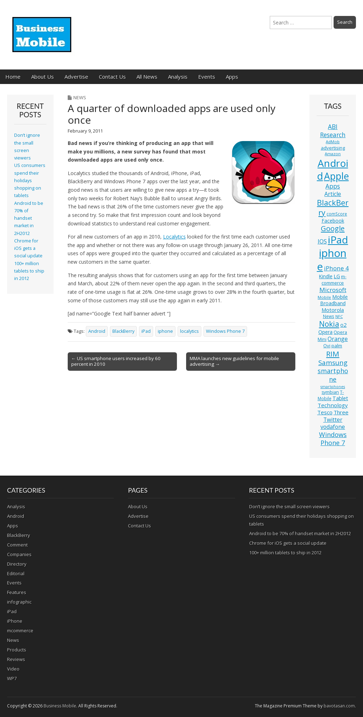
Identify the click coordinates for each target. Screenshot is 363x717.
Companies (19, 554)
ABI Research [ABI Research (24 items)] (333, 131)
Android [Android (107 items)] (332, 169)
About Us (42, 76)
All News (146, 76)
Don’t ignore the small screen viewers (289, 506)
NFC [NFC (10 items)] (339, 316)
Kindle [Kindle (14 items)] (326, 276)
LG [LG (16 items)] (337, 276)
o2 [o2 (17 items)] (343, 324)
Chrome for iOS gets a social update (28, 248)
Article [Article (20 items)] (332, 194)
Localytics (174, 236)
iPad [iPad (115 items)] (338, 239)
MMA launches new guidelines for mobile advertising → (234, 361)
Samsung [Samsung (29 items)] (332, 362)
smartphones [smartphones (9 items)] (332, 386)
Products (16, 649)
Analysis (178, 76)
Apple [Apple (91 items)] (336, 176)
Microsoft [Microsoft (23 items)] (332, 290)
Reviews (16, 659)
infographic (19, 602)
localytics (189, 331)
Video (13, 669)
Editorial (15, 573)
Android (96, 331)
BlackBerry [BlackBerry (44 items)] (332, 207)
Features (16, 592)
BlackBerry (123, 331)
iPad (146, 331)
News (79, 97)
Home (13, 76)
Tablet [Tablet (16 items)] (340, 398)
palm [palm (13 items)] (336, 345)
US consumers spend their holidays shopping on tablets (29, 180)
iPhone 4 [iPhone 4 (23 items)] (336, 268)
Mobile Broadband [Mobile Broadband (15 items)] (334, 300)
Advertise (76, 76)
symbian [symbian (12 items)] (330, 392)
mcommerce (20, 630)
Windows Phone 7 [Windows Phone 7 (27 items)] (333, 438)
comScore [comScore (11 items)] (336, 214)
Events (206, 76)
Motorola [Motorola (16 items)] (333, 310)
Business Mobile (60, 706)
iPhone (14, 621)
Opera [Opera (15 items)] (325, 332)
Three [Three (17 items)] (341, 412)
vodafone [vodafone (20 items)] (332, 427)
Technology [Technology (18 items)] (333, 405)
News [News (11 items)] (328, 316)
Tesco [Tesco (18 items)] (325, 412)
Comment (17, 545)
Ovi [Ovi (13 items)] (326, 345)
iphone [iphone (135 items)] (332, 260)
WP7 (12, 678)
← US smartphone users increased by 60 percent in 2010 (116, 361)
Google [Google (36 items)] (333, 228)
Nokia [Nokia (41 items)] (329, 324)
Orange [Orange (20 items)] (338, 339)
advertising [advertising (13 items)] (333, 148)
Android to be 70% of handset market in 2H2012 (28, 218)
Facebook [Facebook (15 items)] (333, 220)
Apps (232, 76)
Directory (17, 564)
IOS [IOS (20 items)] (322, 241)
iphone (165, 331)
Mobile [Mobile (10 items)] (324, 297)
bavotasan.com (339, 706)
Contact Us (112, 76)
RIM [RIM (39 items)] (332, 354)
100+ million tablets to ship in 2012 (29, 271)
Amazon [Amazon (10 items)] (333, 153)
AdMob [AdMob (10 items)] (333, 141)
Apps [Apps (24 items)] (332, 186)
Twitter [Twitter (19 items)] (332, 420)
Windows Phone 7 (225, 331)
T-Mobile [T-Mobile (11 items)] (331, 395)
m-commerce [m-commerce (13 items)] (334, 279)
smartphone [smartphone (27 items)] (333, 374)
